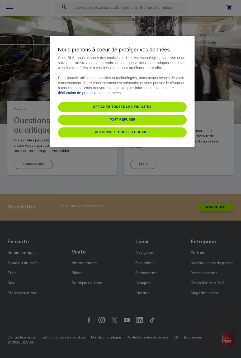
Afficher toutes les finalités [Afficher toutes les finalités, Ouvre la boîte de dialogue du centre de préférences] (122, 107)
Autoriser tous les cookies (122, 132)
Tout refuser (122, 119)
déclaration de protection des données (89, 93)
